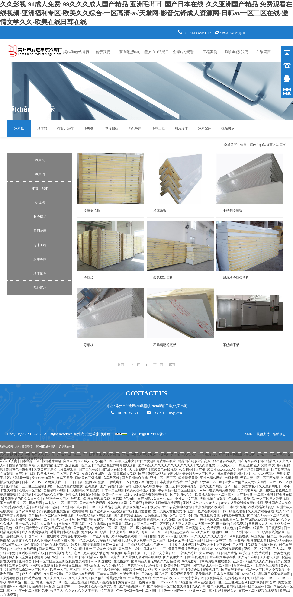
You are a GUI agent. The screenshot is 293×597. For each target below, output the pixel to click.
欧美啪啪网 (80, 511)
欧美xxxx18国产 (43, 478)
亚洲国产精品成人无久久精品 (246, 482)
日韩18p (147, 574)
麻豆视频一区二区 (264, 536)
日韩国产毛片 (187, 553)
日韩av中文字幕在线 (222, 557)
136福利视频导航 (152, 536)
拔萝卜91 (185, 515)
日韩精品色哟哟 (124, 499)
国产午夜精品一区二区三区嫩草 (174, 490)
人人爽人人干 (227, 465)
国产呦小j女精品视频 (231, 524)
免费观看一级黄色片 (222, 528)
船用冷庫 (181, 128)
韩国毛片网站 (52, 461)
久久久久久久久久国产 (211, 536)
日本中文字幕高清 (13, 515)
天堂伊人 (57, 590)
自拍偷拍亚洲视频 (72, 524)
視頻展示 (227, 128)
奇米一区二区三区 (154, 532)
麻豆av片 (69, 461)
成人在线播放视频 (35, 532)
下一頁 (158, 365)
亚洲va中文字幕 (187, 499)
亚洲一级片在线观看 (203, 511)
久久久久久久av (55, 578)
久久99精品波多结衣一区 (180, 519)
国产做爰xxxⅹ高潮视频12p (260, 519)
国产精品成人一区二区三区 (212, 565)
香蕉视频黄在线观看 (210, 507)
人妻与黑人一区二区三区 (152, 524)
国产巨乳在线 (89, 469)
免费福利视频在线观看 (250, 540)
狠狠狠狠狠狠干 (96, 482)
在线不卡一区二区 (56, 499)
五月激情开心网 (109, 569)
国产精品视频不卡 (132, 586)
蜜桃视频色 (211, 569)
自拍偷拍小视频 (55, 490)
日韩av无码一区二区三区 (186, 540)
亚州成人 (72, 494)
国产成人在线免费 (114, 469)
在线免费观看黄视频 (153, 494)
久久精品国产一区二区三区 (267, 578)
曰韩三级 (263, 469)
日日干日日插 (73, 482)
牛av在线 (200, 582)
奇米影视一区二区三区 (199, 473)
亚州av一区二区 (211, 482)
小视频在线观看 (42, 565)
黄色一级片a (15, 528)
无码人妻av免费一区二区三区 (145, 540)
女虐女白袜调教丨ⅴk (96, 473)
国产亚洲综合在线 (135, 478)
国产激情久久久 (182, 494)
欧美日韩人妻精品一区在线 (120, 532)
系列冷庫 (135, 128)
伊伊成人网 (114, 519)
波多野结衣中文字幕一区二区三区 (221, 544)
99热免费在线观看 (170, 528)
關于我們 (103, 52)
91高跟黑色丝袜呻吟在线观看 (115, 465)
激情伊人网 (90, 532)
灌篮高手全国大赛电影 (274, 574)
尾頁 (172, 365)
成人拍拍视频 (32, 574)
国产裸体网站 (25, 511)
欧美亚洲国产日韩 (177, 565)
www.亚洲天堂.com (179, 536)
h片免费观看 (68, 469)
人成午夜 (151, 569)
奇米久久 (230, 590)
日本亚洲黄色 (99, 536)
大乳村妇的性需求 (50, 465)
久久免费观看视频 (261, 511)
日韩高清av (152, 515)
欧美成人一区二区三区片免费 (58, 473)
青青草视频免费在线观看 (163, 503)
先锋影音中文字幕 (74, 536)
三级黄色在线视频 (164, 469)
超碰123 (249, 499)
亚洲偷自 (25, 561)
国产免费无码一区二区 (34, 519)
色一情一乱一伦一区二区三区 (137, 590)
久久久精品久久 (114, 565)
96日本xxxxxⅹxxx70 (221, 469)
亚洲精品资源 (169, 569)
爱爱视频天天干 (182, 574)
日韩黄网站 (47, 549)
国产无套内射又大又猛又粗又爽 (49, 528)
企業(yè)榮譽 (183, 52)
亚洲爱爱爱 (143, 511)
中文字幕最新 (187, 486)
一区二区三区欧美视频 (273, 499)
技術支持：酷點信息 (271, 434)
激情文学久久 (22, 540)
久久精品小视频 (110, 507)
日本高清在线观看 (170, 482)
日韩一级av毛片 (114, 544)
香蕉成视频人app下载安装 (142, 507)
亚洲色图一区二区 (78, 465)
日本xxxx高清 (167, 582)
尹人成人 (280, 549)
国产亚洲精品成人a (152, 473)
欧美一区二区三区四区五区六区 (73, 569)
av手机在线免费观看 (254, 553)
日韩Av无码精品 (280, 540)
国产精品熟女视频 (90, 519)
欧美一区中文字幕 (104, 586)
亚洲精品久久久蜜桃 (49, 494)
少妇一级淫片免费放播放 (65, 486)
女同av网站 (207, 553)
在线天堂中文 (125, 461)
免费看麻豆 (126, 582)
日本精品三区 (30, 461)
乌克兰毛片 (135, 565)
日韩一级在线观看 (232, 511)
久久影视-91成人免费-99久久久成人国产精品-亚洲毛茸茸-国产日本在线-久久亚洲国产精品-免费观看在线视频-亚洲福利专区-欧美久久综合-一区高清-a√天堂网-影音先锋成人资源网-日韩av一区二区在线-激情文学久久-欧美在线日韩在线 (146, 13)
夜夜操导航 (215, 578)
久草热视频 (111, 478)
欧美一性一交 (112, 494)
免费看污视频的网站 (263, 544)
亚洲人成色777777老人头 (201, 503)
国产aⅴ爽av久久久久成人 (155, 499)
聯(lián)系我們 (236, 52)
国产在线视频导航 (207, 515)
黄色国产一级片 (130, 549)
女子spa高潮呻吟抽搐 (177, 507)
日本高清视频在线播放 (215, 561)
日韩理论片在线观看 (80, 574)
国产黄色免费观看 (92, 503)
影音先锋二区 (244, 565)
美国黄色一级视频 (19, 469)
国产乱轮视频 (25, 473)
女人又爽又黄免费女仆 (170, 511)
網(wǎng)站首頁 (76, 52)
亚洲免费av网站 (212, 478)
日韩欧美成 (55, 553)
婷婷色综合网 (117, 503)
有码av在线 (92, 565)
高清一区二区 (130, 528)
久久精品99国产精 (192, 469)
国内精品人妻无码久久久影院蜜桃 (156, 561)
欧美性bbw (8, 519)
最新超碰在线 (180, 532)
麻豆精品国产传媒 (45, 507)
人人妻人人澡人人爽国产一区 (193, 524)
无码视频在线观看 (213, 499)
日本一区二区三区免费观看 (42, 482)
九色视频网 (154, 565)
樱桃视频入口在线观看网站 (220, 519)
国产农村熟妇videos (128, 515)
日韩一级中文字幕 (219, 540)
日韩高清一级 (133, 569)
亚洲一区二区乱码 (251, 586)
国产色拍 (125, 486)
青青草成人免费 (125, 473)
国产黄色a (170, 515)
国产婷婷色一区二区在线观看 (168, 586)
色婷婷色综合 (235, 578)
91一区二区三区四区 (73, 582)
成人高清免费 (206, 465)
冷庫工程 (158, 128)
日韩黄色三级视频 (88, 478)
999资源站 (189, 561)
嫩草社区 (162, 574)
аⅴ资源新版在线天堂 (15, 507)
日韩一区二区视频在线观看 (258, 590)
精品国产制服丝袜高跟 (195, 461)
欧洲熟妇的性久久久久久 (23, 499)
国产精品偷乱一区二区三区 (29, 569)
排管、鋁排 (65, 128)
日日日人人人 (258, 524)
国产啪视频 (244, 494)
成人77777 (283, 511)
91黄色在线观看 (267, 565)
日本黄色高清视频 (227, 574)
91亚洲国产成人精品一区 (78, 507)
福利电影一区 (120, 482)
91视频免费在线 (234, 515)
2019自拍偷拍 (90, 494)
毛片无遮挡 (245, 469)
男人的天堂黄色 (20, 557)
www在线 (249, 574)
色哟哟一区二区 (107, 528)
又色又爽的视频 (143, 482)
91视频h (117, 553)
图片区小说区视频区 (260, 473)
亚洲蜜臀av (65, 586)
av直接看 (192, 482)
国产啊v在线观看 (251, 528)
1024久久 (130, 494)
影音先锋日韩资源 (42, 586)
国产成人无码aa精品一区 (95, 461)
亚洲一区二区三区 (163, 478)
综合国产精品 (227, 553)
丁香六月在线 (67, 549)
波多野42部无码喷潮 (86, 544)
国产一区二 (232, 486)
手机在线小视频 (183, 544)
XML (248, 434)
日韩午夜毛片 (195, 557)
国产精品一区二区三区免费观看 (51, 515)
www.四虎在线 (101, 561)
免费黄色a (249, 486)
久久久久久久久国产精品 (86, 578)
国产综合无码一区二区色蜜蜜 (268, 515)
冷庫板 (19, 128)
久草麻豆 (136, 503)
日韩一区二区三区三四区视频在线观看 (61, 561)
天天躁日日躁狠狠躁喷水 (142, 519)
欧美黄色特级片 (138, 490)
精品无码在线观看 (103, 582)
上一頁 (135, 365)
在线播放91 (121, 561)
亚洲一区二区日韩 (65, 557)
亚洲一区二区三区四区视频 (228, 582)
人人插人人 (48, 524)
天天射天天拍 (270, 557)
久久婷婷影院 (10, 578)
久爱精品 (25, 494)
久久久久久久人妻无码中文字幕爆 (90, 590)
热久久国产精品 (211, 486)
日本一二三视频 (113, 490)
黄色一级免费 (46, 582)
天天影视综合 (139, 469)
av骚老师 (232, 478)
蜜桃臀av (85, 549)
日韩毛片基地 (32, 578)
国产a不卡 (36, 536)
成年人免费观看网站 (222, 586)
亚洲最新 (92, 486)
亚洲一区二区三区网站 (205, 590)
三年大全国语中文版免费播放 (118, 574)
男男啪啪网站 (247, 490)
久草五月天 (65, 478)
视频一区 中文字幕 (257, 549)
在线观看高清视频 (261, 507)
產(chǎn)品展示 (156, 52)
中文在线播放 (97, 524)
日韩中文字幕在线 (162, 553)
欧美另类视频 (19, 565)
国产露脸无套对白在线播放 (142, 557)
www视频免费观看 (228, 549)
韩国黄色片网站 (140, 578)
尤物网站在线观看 (124, 536)
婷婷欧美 (149, 528)
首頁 (121, 365)
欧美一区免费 (110, 557)
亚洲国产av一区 (249, 532)
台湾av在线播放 (64, 519)
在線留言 (263, 52)
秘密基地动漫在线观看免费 (91, 499)
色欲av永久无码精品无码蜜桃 (100, 540)
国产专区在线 (248, 461)
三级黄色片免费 (105, 549)
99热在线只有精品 (56, 544)
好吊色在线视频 (225, 461)
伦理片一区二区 (30, 490)
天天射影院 (76, 490)
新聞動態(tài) (129, 52)
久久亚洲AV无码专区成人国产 (56, 540)
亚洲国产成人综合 (278, 503)
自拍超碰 (207, 549)
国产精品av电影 (27, 524)
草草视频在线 (239, 536)
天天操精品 (204, 574)
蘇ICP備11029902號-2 (149, 434)
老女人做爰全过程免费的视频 (242, 503)
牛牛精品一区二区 (21, 582)
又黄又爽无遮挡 (46, 469)
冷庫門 (42, 128)
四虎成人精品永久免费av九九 (148, 544)
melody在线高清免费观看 (217, 490)
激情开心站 (42, 557)
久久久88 (199, 586)
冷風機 (88, 128)
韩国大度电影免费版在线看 (157, 461)
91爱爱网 (93, 490)
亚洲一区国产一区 (174, 590)
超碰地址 (174, 473)
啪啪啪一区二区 (224, 532)
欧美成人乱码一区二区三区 (215, 494)
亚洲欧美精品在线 (32, 553)
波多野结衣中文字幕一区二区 (154, 486)
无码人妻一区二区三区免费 (260, 478)
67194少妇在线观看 (23, 549)
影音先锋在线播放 (68, 565)
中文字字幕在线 (193, 578)
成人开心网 (73, 553)
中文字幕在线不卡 (166, 578)
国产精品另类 (83, 528)
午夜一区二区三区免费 (32, 590)
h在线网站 (52, 536)
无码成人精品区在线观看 (94, 515)
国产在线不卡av (233, 569)
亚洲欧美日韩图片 (263, 582)
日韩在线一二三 (155, 549)
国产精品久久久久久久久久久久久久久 (166, 465)
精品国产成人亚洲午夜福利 (21, 544)
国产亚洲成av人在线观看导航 (111, 511)
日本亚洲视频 (236, 507)
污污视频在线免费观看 (54, 511)
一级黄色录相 (145, 582)
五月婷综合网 (191, 569)
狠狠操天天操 (188, 478)
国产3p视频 (108, 486)
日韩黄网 (82, 586)
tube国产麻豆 (201, 532)
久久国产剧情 (54, 574)
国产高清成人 (195, 528)
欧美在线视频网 (274, 532)
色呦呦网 (235, 499)
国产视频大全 (173, 557)
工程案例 (210, 52)
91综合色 (186, 582)
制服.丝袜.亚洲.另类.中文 (257, 465)
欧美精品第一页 (136, 553)
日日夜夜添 (273, 528)
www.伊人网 (9, 461)
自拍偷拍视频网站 (22, 465)
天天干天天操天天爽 (183, 549)
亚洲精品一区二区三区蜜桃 (25, 486)
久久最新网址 (269, 486)
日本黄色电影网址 (230, 473)
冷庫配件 (204, 128)
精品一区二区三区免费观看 (266, 569)
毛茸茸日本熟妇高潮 (65, 532)
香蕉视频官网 (116, 578)
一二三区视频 (264, 494)
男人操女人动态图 (96, 553)
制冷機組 (111, 128)
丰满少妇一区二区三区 (61, 503)
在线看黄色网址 (120, 524)
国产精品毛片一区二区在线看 (21, 503)
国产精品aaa (89, 557)
